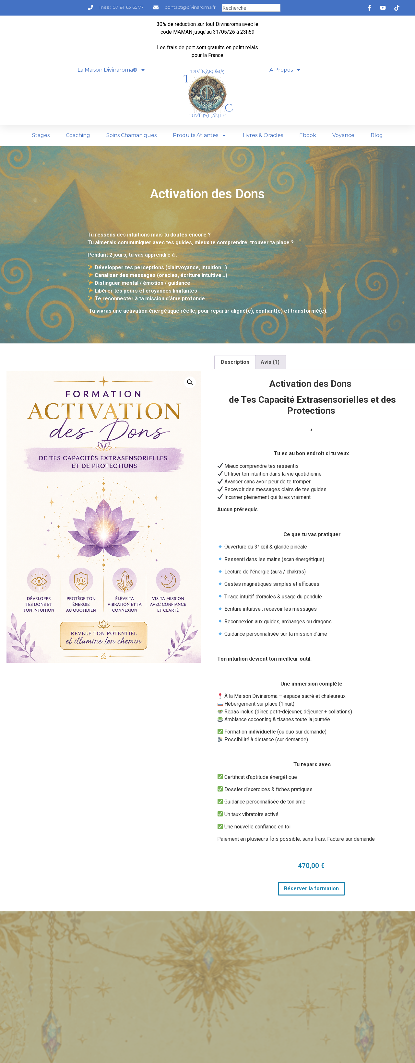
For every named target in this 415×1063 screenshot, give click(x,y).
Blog (377, 135)
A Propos (285, 70)
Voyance (343, 135)
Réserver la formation (311, 888)
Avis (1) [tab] (270, 362)
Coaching (78, 135)
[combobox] (251, 8)
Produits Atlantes (200, 135)
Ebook (307, 135)
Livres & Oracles (263, 135)
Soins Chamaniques (131, 135)
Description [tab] (235, 362)
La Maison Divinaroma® (111, 70)
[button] (190, 382)
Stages (41, 135)
